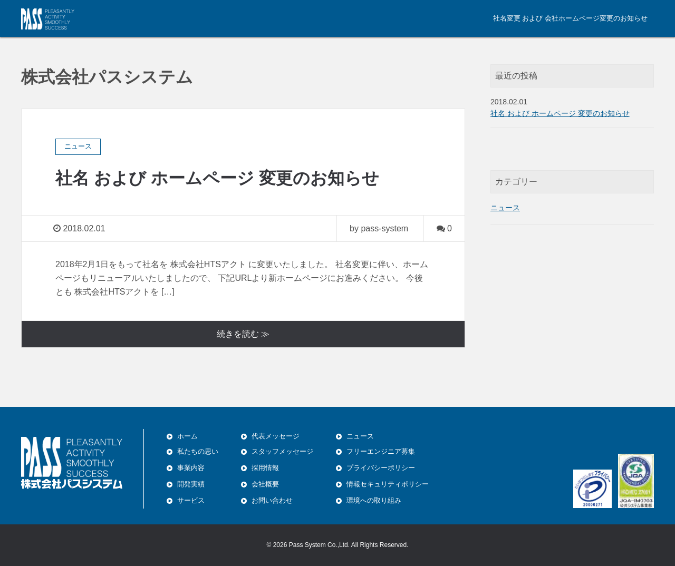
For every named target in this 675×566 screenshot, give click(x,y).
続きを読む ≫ (243, 333)
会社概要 (265, 484)
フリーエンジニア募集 (380, 451)
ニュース (505, 207)
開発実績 (191, 484)
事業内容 (191, 468)
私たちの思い (197, 451)
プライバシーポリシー (380, 468)
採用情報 (265, 468)
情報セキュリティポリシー (387, 484)
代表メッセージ (276, 436)
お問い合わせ (272, 500)
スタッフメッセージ (282, 451)
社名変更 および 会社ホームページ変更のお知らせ (570, 18)
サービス (191, 500)
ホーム (187, 436)
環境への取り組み (373, 500)
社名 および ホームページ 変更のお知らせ (217, 178)
